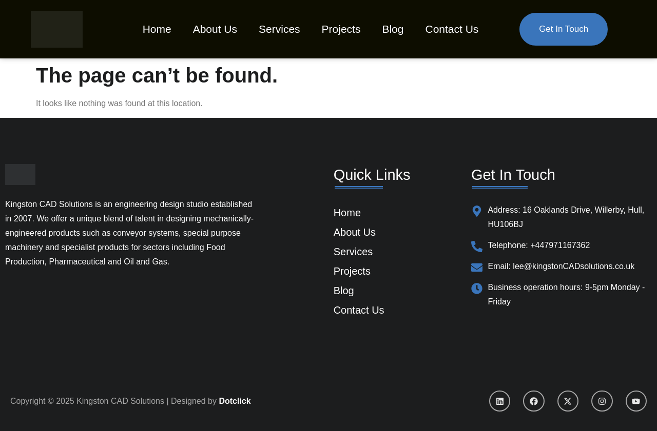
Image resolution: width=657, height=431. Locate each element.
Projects (341, 29)
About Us (215, 29)
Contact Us (451, 29)
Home (157, 29)
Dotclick (234, 401)
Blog (392, 29)
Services (279, 29)
